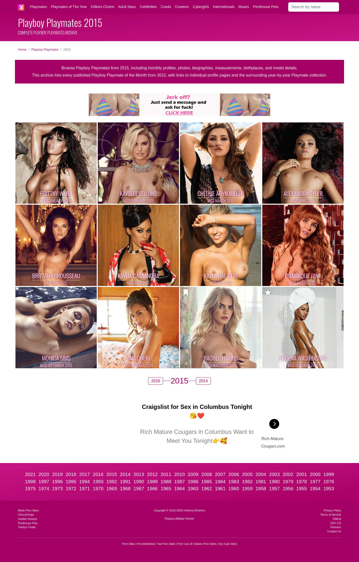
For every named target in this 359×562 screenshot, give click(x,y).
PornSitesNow (146, 543)
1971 (84, 488)
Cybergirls (201, 7)
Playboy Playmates (45, 49)
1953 (328, 488)
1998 (30, 481)
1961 (220, 488)
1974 (44, 488)
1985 (206, 481)
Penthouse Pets (265, 7)
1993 (98, 481)
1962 (206, 488)
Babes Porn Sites (205, 543)
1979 (288, 481)
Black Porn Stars (28, 510)
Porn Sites (128, 543)
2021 (30, 474)
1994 (84, 481)
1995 (71, 481)
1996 (57, 481)
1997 (44, 481)
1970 (98, 488)
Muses (244, 7)
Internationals (223, 7)
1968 (125, 488)
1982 (247, 481)
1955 (301, 488)
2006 (233, 474)
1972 (71, 488)
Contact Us (334, 531)
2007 (220, 474)
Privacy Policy (332, 510)
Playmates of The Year (69, 7)
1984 (220, 481)
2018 (71, 474)
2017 (84, 474)
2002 (288, 474)
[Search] (313, 7)
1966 (152, 488)
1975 (30, 488)
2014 (125, 474)
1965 (166, 488)
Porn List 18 (185, 543)
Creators (182, 7)
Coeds (166, 7)
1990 (138, 481)
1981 (261, 481)
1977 (315, 481)
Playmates (38, 7)
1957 (274, 488)
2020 (44, 474)
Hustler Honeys (27, 518)
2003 (274, 474)
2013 (138, 474)
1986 (193, 481)
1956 (288, 488)
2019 (57, 474)
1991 (125, 481)
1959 (247, 488)
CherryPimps (26, 514)
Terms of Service (330, 514)
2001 (301, 474)
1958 (261, 488)
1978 (301, 481)
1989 (152, 481)
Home (22, 49)
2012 (152, 474)
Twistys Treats (27, 527)
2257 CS (335, 523)
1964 (179, 488)
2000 (315, 474)
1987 (179, 481)
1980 (274, 481)
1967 (138, 488)
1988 (166, 481)
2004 (261, 474)
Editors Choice (102, 7)
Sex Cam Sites (227, 543)
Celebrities (148, 7)
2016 (98, 474)
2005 (247, 474)
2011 (166, 474)
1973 (57, 488)
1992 (111, 481)
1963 (193, 488)
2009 (193, 474)
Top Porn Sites (166, 543)
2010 (179, 474)
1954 (315, 488)
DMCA (337, 518)
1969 (111, 488)
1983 (233, 481)
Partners (336, 527)
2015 (111, 474)
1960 (233, 488)
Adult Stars (127, 7)
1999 (328, 474)
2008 (206, 474)
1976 (328, 481)
